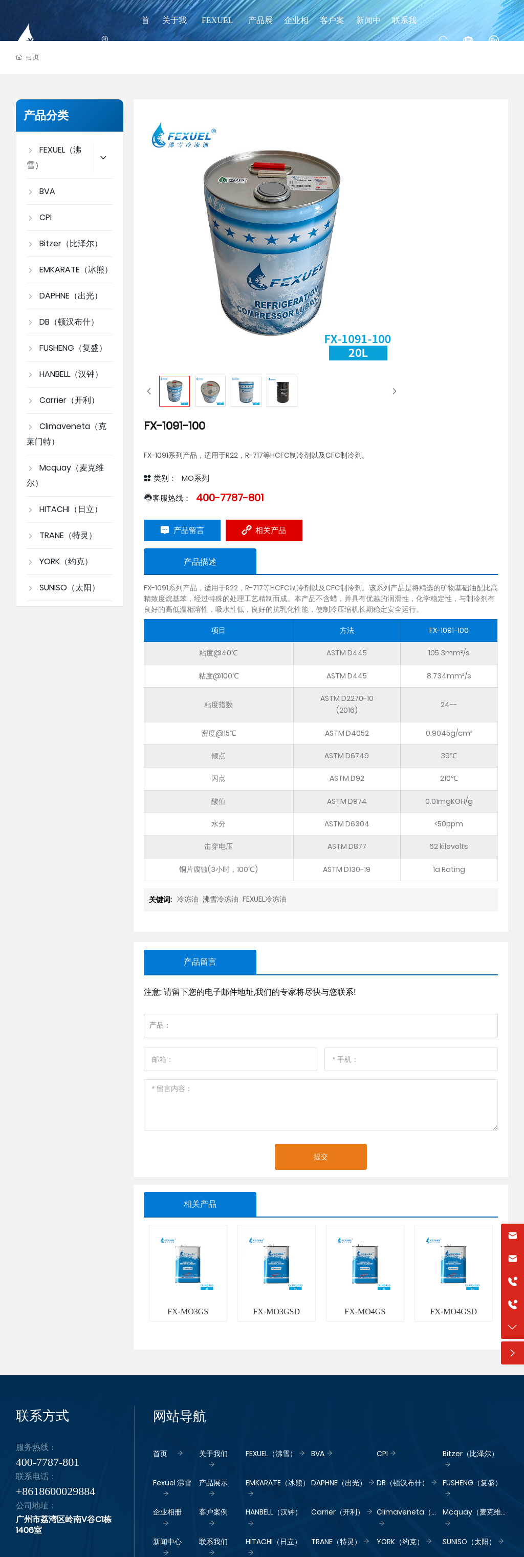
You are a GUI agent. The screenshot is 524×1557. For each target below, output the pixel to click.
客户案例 (213, 1512)
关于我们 (213, 1453)
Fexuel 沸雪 (172, 1483)
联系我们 (213, 1542)
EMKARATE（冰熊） (278, 1483)
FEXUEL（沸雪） (271, 1453)
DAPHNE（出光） (338, 1483)
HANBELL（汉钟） (274, 1512)
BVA (317, 1453)
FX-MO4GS (364, 1311)
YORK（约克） (400, 1542)
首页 (160, 1453)
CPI (382, 1453)
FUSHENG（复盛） (472, 1483)
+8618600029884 (55, 1491)
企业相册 (167, 1512)
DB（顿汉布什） (403, 1483)
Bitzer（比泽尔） (470, 1453)
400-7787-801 (230, 497)
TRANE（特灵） (336, 1542)
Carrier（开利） (337, 1512)
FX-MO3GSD (276, 1311)
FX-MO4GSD (453, 1311)
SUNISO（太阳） (469, 1542)
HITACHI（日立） (273, 1542)
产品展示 (213, 1483)
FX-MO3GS (187, 1311)
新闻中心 (167, 1542)
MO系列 (195, 478)
